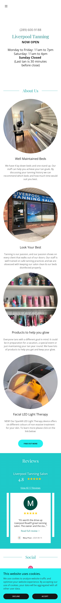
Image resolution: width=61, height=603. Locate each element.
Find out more (30, 443)
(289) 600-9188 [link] (30, 30)
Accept (45, 596)
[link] (30, 530)
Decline (16, 596)
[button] (7, 6)
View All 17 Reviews (30, 487)
